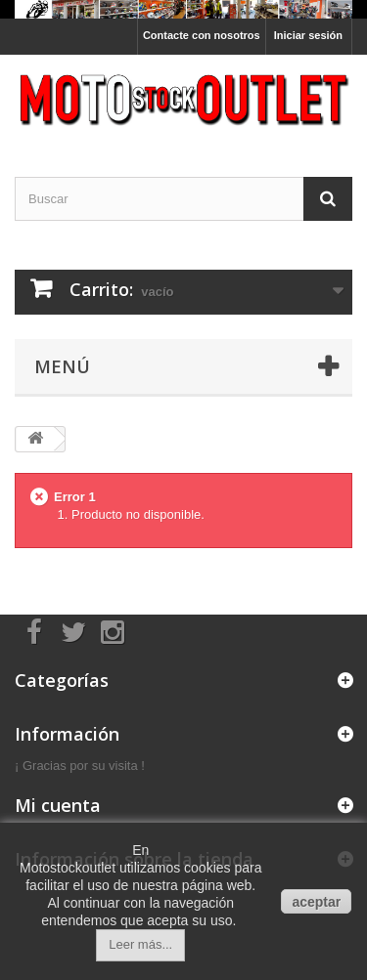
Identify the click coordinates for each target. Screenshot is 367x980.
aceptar (316, 902)
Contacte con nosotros (201, 35)
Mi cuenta (58, 805)
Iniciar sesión (308, 35)
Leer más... (140, 944)
